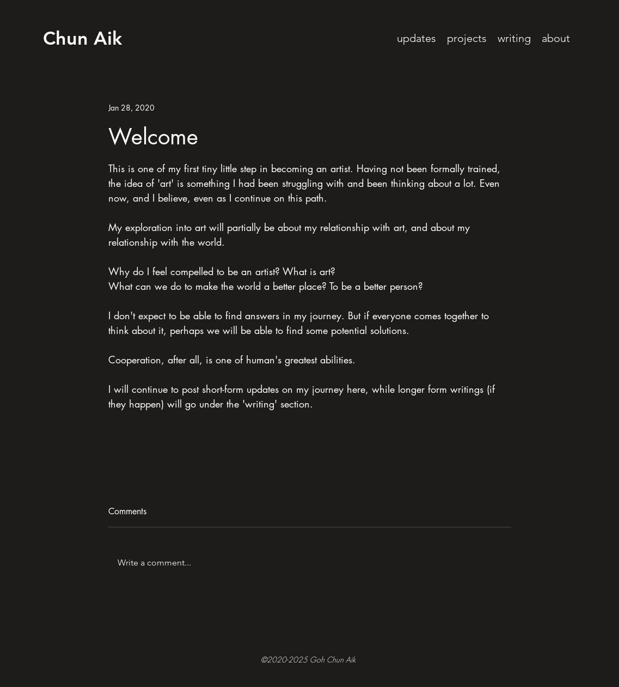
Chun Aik (82, 38)
